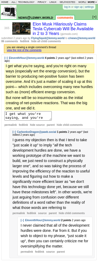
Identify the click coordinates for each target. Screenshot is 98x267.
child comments (70, 126)
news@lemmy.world (35, 17)
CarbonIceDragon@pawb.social (36, 133)
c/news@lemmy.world (81, 38)
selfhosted (67, 2)
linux (52, 2)
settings (89, 6)
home (4, 2)
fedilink (24, 41)
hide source (37, 126)
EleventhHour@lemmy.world (26, 58)
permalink (10, 126)
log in (67, 6)
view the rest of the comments (24, 50)
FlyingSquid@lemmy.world (48, 38)
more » (92, 2)
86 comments (9, 41)
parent (51, 126)
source (42, 214)
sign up (78, 6)
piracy (42, 2)
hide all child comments (46, 41)
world (82, 2)
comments (65, 18)
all (13, 2)
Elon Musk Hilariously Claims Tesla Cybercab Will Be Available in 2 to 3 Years (63, 29)
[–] (6, 58)
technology (26, 2)
